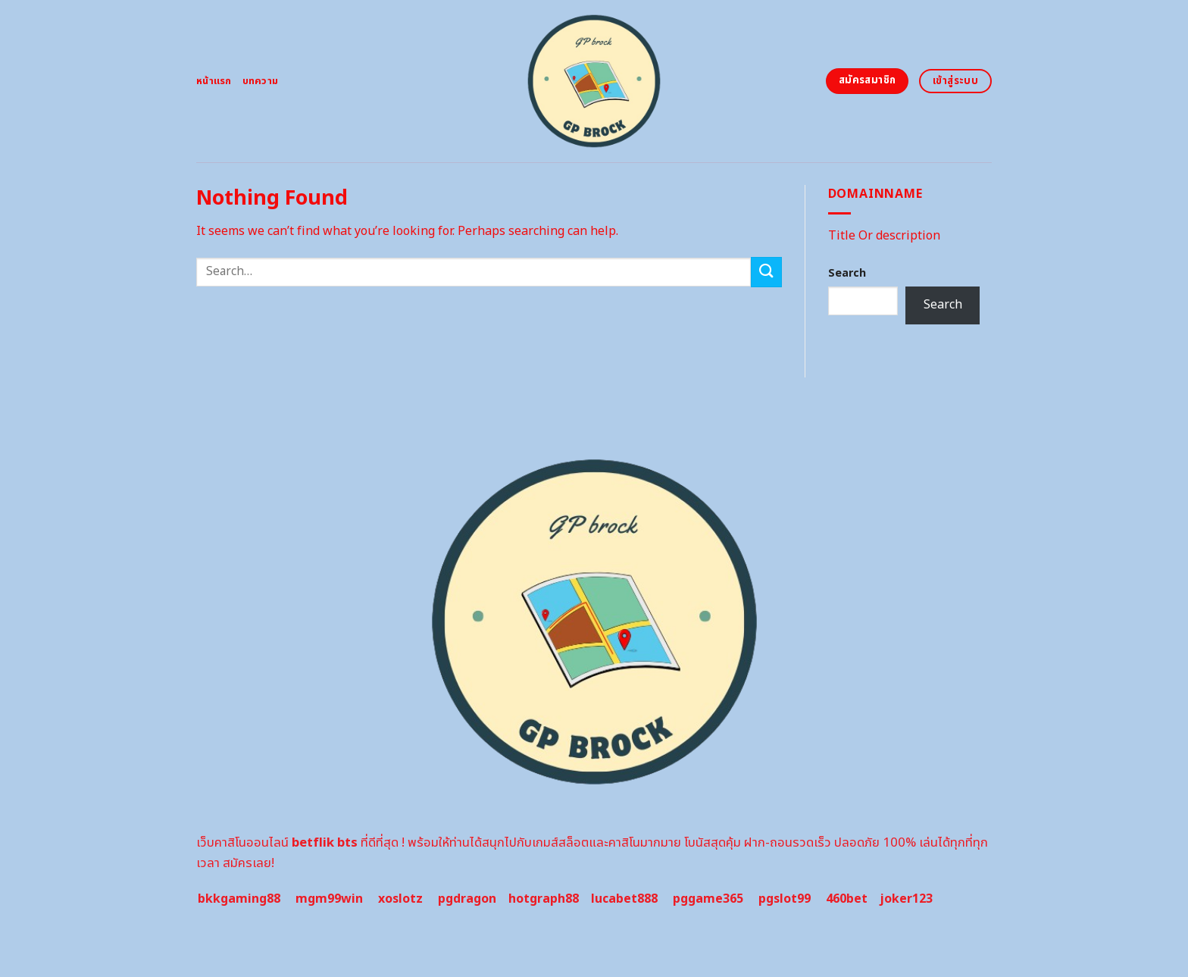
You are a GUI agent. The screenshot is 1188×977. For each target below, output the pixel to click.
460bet (847, 899)
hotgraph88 (543, 899)
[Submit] (766, 272)
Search (847, 273)
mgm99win (329, 899)
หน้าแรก (214, 81)
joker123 (906, 899)
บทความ (260, 81)
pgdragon (467, 899)
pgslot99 (784, 899)
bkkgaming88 (239, 899)
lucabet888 (624, 899)
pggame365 (708, 899)
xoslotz (400, 899)
